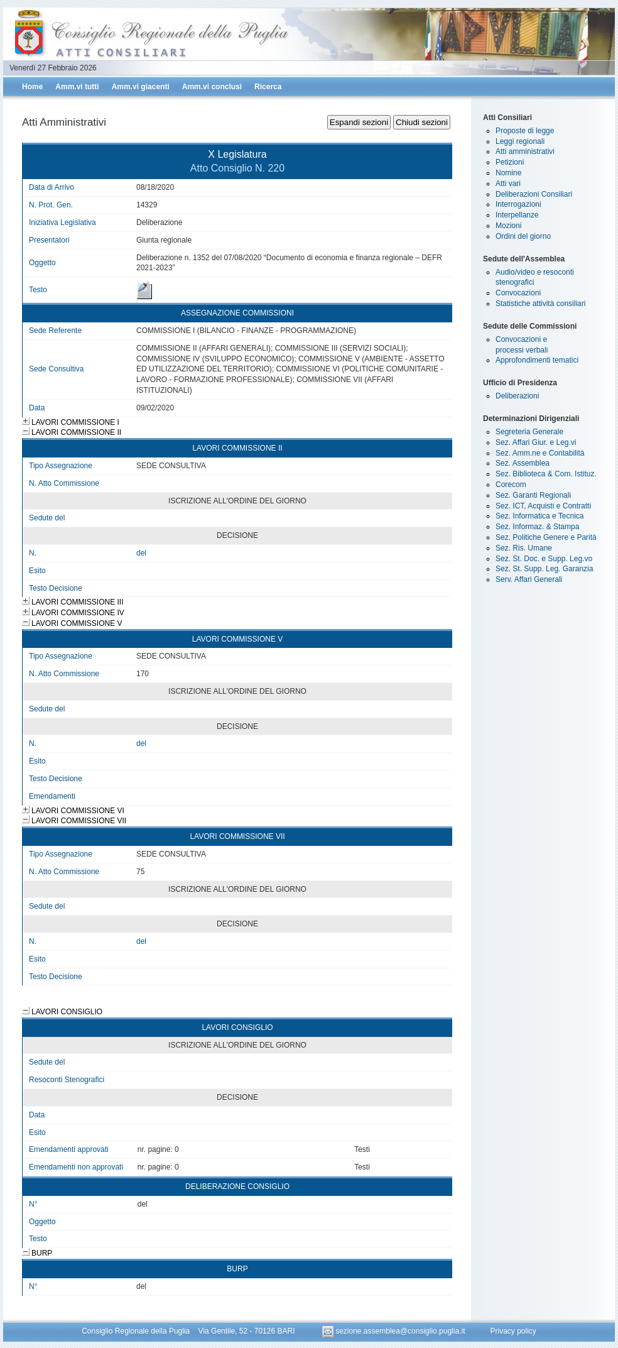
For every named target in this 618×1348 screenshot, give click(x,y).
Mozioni (508, 225)
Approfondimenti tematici (537, 360)
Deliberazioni (517, 396)
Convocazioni (518, 292)
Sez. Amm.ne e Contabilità (540, 453)
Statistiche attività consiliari (540, 303)
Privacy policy (513, 1331)
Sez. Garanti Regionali (533, 495)
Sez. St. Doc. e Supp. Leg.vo (544, 558)
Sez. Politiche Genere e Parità (546, 537)
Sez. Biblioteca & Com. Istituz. (546, 473)
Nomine (508, 172)
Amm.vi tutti (77, 86)
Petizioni (510, 162)
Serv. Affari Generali (529, 579)
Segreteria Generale (529, 431)
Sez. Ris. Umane (524, 548)
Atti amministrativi (525, 151)
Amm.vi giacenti (141, 86)
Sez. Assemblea (523, 463)
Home (32, 86)
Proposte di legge (525, 130)
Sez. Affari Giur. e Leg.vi (536, 442)
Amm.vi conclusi (212, 86)
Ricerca (267, 86)
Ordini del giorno (523, 236)
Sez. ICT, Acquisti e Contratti (543, 505)
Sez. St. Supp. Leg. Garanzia (544, 568)
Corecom (511, 484)
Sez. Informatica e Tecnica (540, 516)
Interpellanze (517, 215)
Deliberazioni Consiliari (534, 194)
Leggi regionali (520, 141)
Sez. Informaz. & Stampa (537, 526)
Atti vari (508, 183)
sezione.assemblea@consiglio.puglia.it (394, 1331)
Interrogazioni (518, 204)
